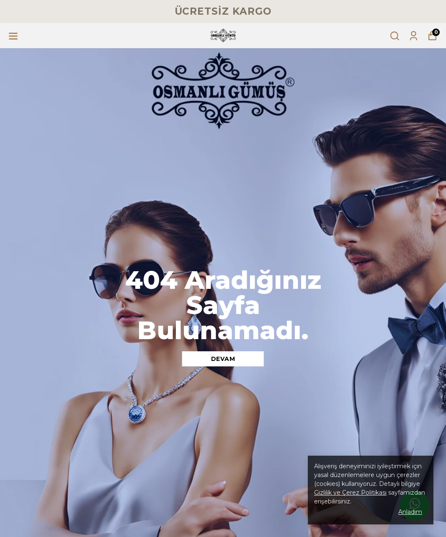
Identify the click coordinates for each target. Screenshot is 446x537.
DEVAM (223, 359)
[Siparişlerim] (413, 36)
